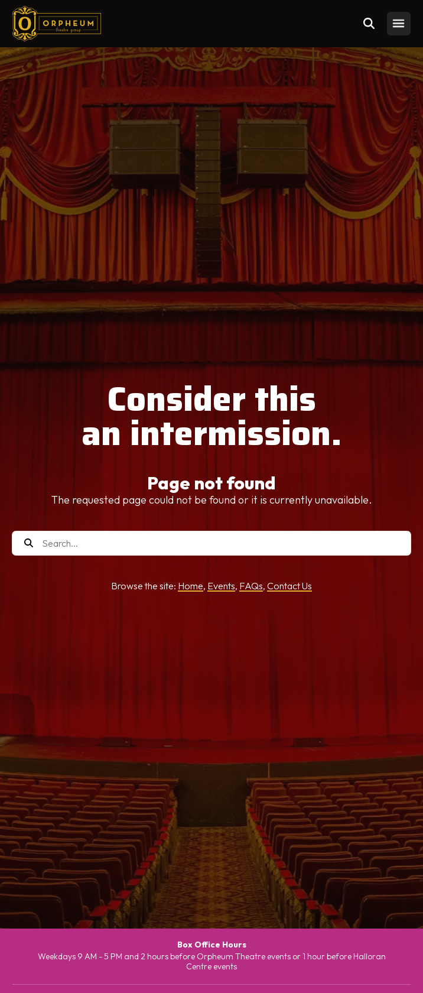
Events (221, 586)
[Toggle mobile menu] (399, 23)
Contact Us (289, 586)
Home (190, 586)
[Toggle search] (369, 23)
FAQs (251, 586)
